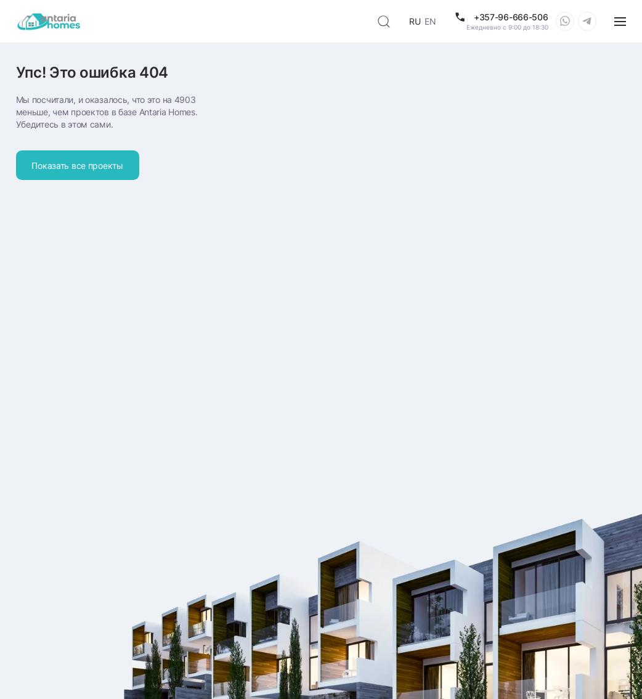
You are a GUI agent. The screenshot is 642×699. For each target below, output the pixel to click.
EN (430, 21)
